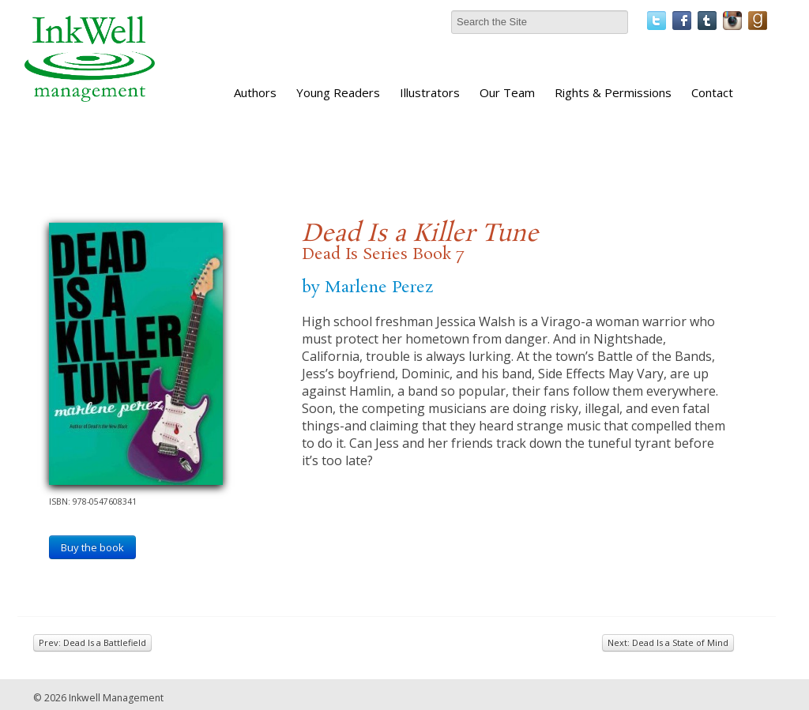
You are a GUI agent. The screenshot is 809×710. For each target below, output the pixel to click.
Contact (712, 92)
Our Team (507, 92)
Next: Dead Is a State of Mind (668, 642)
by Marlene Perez (367, 287)
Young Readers (338, 92)
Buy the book (92, 547)
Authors (255, 92)
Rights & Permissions (613, 92)
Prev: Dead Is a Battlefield (92, 642)
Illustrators (430, 92)
